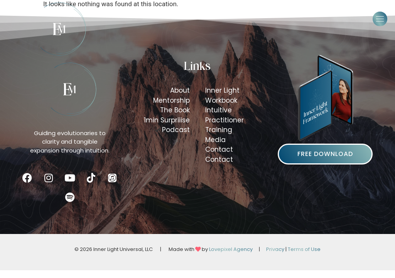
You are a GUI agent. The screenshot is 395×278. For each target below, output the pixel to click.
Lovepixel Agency (231, 249)
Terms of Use (304, 249)
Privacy (275, 249)
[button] (380, 19)
